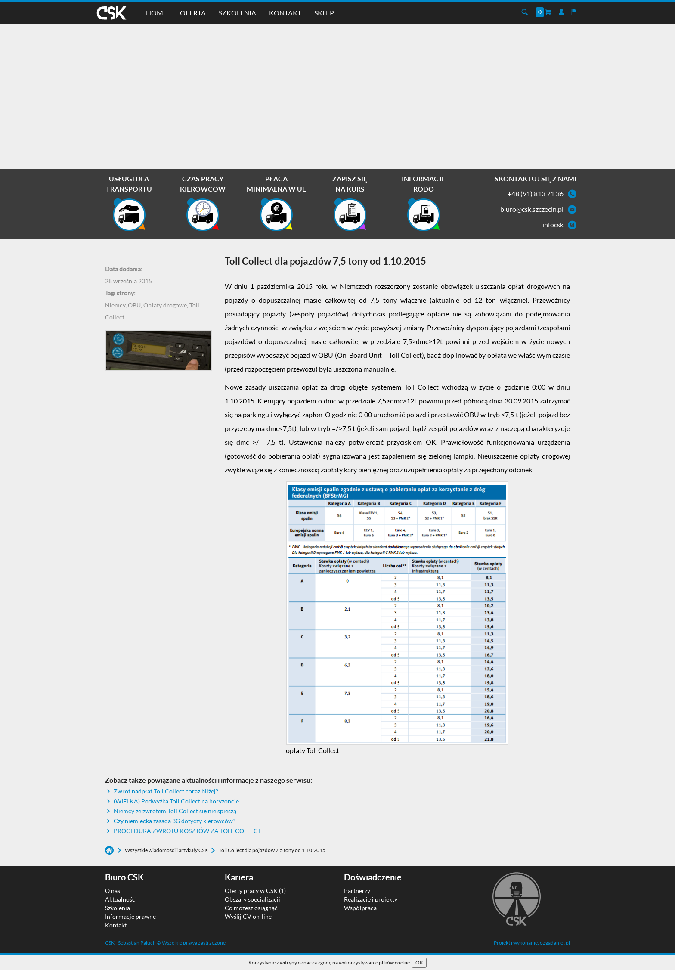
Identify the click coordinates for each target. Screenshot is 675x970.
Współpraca (360, 907)
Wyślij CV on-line (248, 916)
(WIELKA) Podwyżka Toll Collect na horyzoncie (176, 801)
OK (419, 962)
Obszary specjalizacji (252, 899)
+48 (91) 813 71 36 (536, 193)
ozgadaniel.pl (555, 942)
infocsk (553, 224)
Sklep (324, 13)
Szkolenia (237, 13)
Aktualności (121, 899)
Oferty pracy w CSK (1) (255, 890)
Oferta (193, 13)
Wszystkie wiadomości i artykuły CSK (167, 850)
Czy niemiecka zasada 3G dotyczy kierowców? (174, 820)
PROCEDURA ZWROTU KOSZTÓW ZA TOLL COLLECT (187, 830)
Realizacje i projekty (370, 899)
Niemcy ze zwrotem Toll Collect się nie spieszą (175, 811)
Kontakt (285, 13)
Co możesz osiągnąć (251, 907)
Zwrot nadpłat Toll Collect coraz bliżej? (166, 791)
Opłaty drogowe (165, 305)
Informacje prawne (130, 916)
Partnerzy (357, 890)
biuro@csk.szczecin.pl (532, 209)
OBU (134, 305)
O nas (112, 890)
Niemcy (115, 305)
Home (156, 13)
